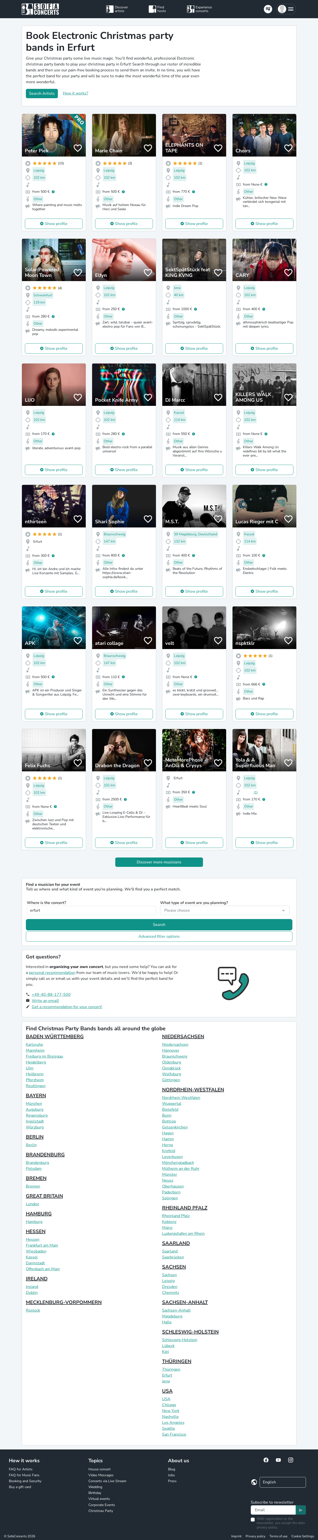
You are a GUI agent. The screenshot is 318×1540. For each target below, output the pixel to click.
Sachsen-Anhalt (176, 1310)
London (32, 1204)
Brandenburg (37, 1162)
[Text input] (273, 1510)
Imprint (236, 1536)
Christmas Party (100, 1510)
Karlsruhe (34, 1044)
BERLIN (35, 1137)
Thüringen (171, 1369)
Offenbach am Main (43, 1269)
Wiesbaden (36, 1251)
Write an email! (45, 1000)
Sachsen (169, 1275)
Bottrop (169, 1121)
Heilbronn (35, 1074)
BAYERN (36, 1095)
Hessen (32, 1239)
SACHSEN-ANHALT (185, 1302)
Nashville (170, 1416)
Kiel (165, 1351)
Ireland (32, 1286)
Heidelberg (36, 1062)
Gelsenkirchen (175, 1127)
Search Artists (42, 93)
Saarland (170, 1251)
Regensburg (37, 1115)
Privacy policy (256, 1536)
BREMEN (36, 1178)
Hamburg (34, 1221)
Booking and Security (25, 1481)
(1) (256, 792)
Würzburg (35, 1127)
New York (170, 1410)
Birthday (94, 1493)
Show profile (56, 223)
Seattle (168, 1428)
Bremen (33, 1186)
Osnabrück (171, 1068)
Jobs (171, 1475)
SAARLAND (176, 1243)
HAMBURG (39, 1213)
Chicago (169, 1405)
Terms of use (278, 1536)
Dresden (169, 1286)
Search (159, 924)
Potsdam (34, 1168)
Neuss (167, 1180)
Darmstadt (35, 1263)
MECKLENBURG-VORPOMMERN (64, 1302)
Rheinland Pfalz (176, 1216)
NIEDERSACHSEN (183, 1036)
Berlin (31, 1145)
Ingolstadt (35, 1121)
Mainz (167, 1227)
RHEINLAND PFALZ (184, 1208)
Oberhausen (173, 1186)
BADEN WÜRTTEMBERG (55, 1036)
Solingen (170, 1198)
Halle (167, 1322)
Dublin (32, 1292)
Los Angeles (173, 1422)
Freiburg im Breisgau (44, 1056)
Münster (169, 1174)
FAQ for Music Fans (24, 1475)
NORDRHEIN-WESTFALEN (193, 1089)
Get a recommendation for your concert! (67, 1007)
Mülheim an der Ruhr (181, 1168)
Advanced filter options (159, 936)
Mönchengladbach (178, 1162)
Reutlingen (36, 1086)
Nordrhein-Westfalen (181, 1097)
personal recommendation (52, 972)
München (34, 1103)
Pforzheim (35, 1080)
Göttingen (171, 1080)
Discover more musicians (159, 862)
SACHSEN (174, 1267)
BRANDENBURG (45, 1154)
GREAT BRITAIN (44, 1196)
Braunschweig (174, 1056)
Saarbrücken (173, 1257)
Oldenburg (171, 1062)
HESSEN (36, 1231)
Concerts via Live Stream (107, 1481)
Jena (166, 1381)
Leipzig (168, 1281)
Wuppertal (171, 1103)
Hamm (168, 1139)
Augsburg (34, 1109)
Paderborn (171, 1192)
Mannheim (35, 1050)
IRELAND (37, 1278)
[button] (286, 9)
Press (172, 1481)
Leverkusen (172, 1156)
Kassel (32, 1257)
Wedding (95, 1487)
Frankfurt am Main (42, 1245)
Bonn (166, 1115)
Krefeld (168, 1151)
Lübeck (168, 1346)
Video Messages (101, 1475)
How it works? (75, 93)
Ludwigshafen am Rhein (183, 1233)
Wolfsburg (171, 1074)
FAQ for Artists (21, 1469)
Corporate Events (101, 1505)
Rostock (33, 1310)
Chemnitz (170, 1292)
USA (167, 1391)
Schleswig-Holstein (179, 1340)
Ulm (29, 1068)
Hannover (170, 1050)
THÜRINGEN (176, 1361)
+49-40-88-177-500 (51, 994)
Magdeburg (172, 1316)
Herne (167, 1145)
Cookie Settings (302, 1536)
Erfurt (167, 1375)
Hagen (168, 1133)
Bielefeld (170, 1109)
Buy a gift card (20, 1487)
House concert (99, 1469)
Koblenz (169, 1221)
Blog (171, 1469)
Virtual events (99, 1498)
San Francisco (174, 1434)
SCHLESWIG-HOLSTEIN (190, 1332)
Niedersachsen (175, 1044)
